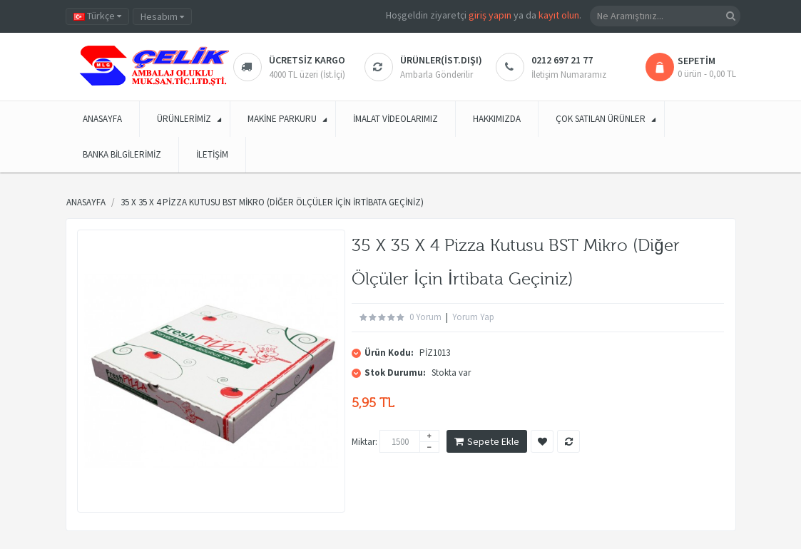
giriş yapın (490, 15)
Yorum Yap (473, 317)
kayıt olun (559, 15)
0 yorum (425, 317)
